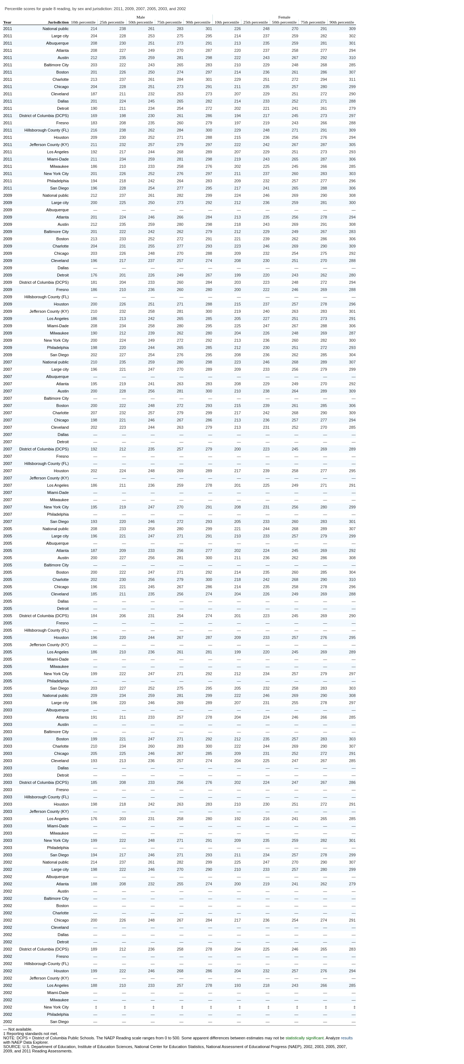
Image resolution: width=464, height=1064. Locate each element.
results (347, 1038)
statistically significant (305, 1038)
